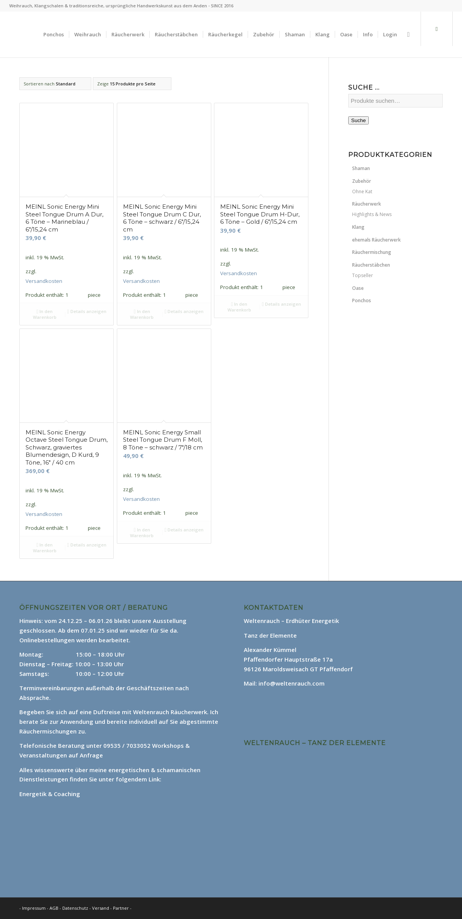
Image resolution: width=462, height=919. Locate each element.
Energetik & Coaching (49, 794)
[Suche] (408, 34)
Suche (358, 120)
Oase (358, 288)
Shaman (361, 168)
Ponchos (361, 300)
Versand (101, 908)
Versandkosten (44, 280)
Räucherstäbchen (371, 265)
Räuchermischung (371, 252)
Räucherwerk (366, 204)
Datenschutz (75, 908)
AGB (55, 908)
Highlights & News (372, 214)
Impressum (34, 908)
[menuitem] (53, 34)
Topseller (362, 275)
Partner (121, 908)
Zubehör (361, 181)
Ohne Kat (362, 191)
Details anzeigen (86, 311)
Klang (358, 227)
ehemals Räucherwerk (376, 240)
